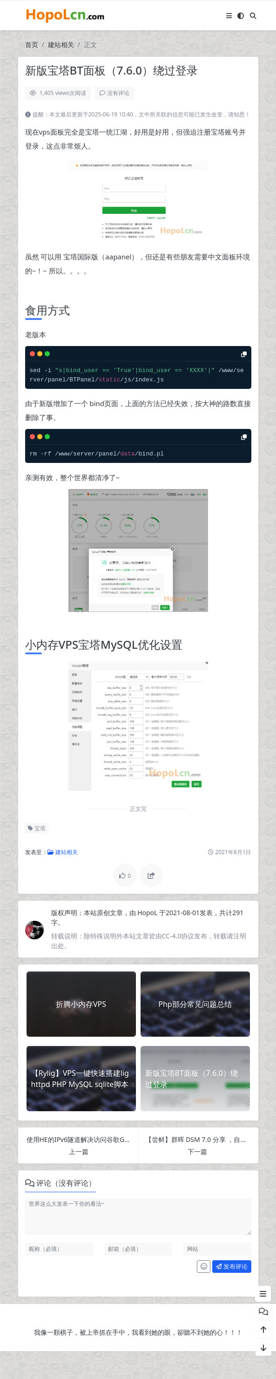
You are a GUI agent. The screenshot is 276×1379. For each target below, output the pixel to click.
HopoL (148, 912)
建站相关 (61, 44)
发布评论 (232, 1266)
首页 (31, 44)
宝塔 (37, 828)
